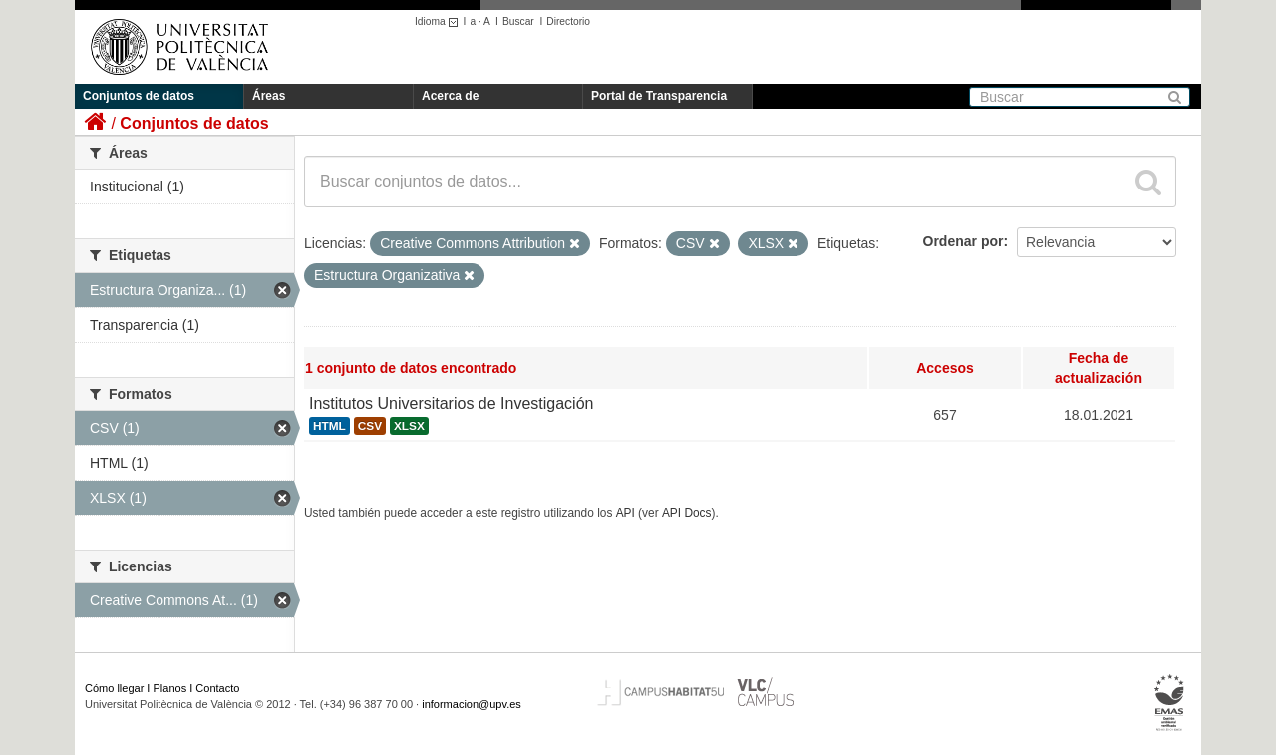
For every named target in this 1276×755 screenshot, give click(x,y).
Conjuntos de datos (138, 96)
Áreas (268, 96)
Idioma (439, 21)
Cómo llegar (114, 688)
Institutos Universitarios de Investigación (451, 403)
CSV (370, 426)
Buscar (518, 21)
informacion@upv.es (471, 704)
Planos (170, 688)
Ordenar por (963, 241)
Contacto (217, 688)
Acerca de (450, 96)
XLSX (409, 426)
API (625, 513)
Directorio (568, 21)
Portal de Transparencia (659, 96)
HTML (329, 426)
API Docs (687, 513)
